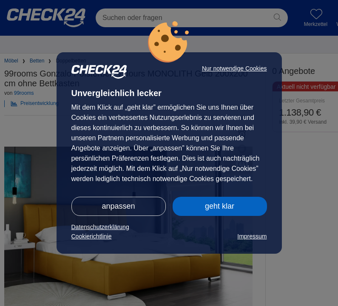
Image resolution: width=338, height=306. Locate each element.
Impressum (252, 236)
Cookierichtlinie (91, 236)
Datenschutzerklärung (100, 227)
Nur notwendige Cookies (234, 68)
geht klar (219, 206)
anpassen (118, 206)
